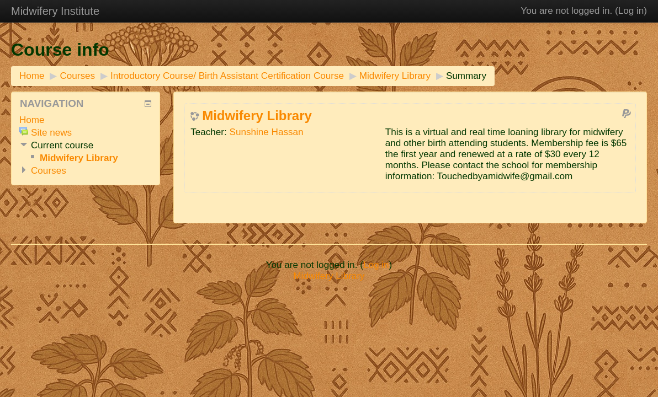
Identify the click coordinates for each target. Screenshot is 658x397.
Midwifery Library (395, 76)
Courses (77, 76)
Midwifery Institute (55, 11)
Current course (62, 145)
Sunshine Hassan (267, 132)
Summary (466, 76)
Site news (51, 132)
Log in (631, 11)
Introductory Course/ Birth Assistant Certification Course (227, 76)
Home (32, 76)
